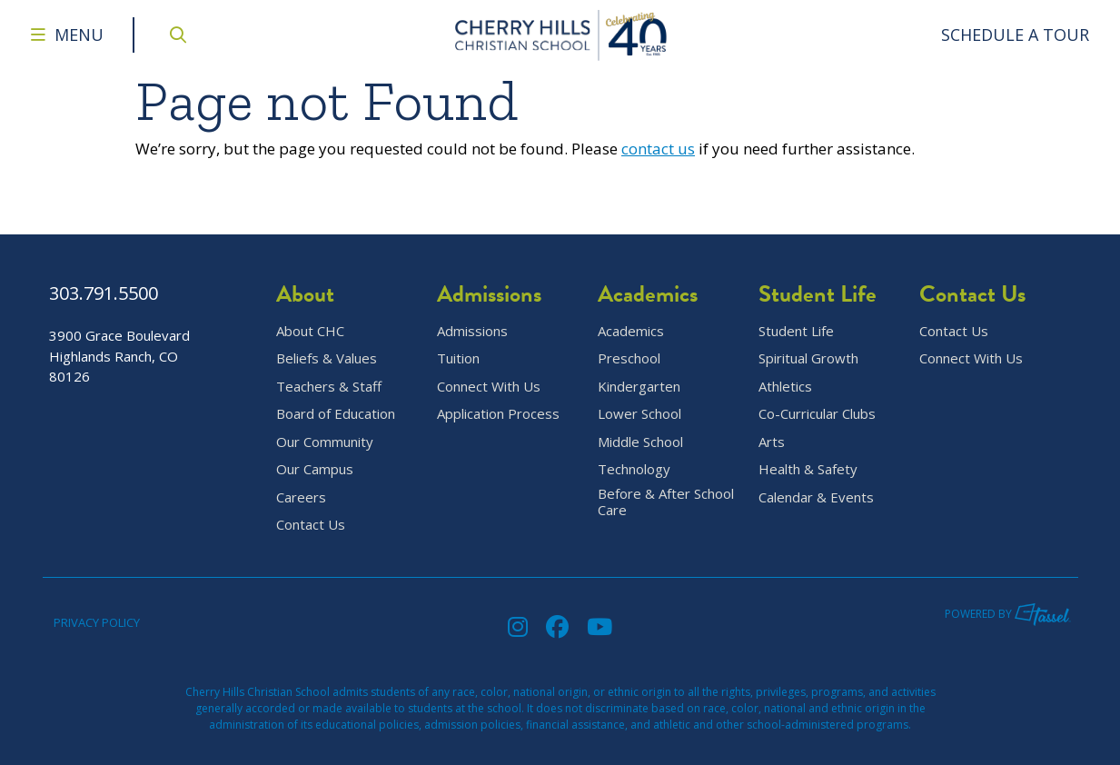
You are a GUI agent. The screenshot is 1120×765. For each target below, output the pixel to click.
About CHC (310, 331)
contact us (658, 148)
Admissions (472, 331)
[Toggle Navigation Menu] (67, 35)
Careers (301, 497)
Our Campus (314, 469)
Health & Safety (807, 469)
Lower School (639, 413)
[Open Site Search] (178, 35)
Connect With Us (488, 386)
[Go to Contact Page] (1015, 35)
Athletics (785, 386)
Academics (631, 331)
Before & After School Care (666, 502)
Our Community (324, 442)
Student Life (796, 331)
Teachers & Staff (329, 386)
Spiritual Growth (808, 358)
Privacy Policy (97, 622)
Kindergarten (639, 386)
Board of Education (335, 413)
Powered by (1008, 613)
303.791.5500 (103, 293)
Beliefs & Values (326, 358)
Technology (634, 469)
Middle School (640, 442)
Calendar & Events (816, 497)
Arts (771, 442)
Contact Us (310, 524)
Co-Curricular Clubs (817, 413)
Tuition (458, 358)
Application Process (498, 413)
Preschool (629, 358)
